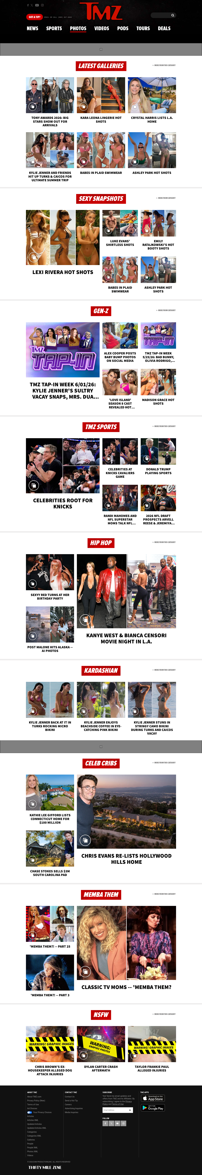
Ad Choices (32, 1108)
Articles (30, 1116)
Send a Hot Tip (71, 1100)
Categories (32, 1132)
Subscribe (130, 1110)
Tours (143, 28)
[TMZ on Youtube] (37, 5)
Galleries (31, 1140)
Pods (122, 28)
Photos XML (32, 1151)
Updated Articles (34, 1124)
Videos (101, 28)
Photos (78, 28)
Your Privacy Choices (39, 1112)
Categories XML (34, 1136)
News (32, 28)
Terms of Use (33, 1104)
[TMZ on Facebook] (28, 5)
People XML (32, 1147)
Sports (54, 28)
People (30, 1144)
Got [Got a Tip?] (34, 17)
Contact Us (70, 1097)
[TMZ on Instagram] (42, 5)
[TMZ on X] (32, 5)
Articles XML (32, 1120)
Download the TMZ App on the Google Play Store (153, 1107)
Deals (164, 28)
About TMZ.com (34, 1097)
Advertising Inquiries (74, 1108)
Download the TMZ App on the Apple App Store (153, 1098)
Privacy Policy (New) (36, 1100)
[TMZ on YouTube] (117, 1123)
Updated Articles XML (36, 1128)
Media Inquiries (71, 1112)
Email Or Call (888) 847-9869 (58, 17)
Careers (68, 1104)
